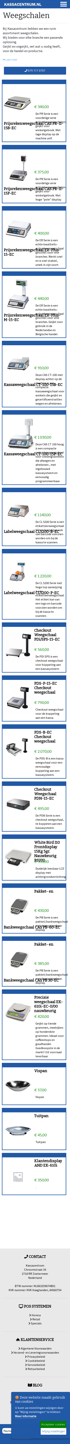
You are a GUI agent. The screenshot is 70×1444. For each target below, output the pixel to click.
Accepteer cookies (53, 1424)
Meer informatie (25, 1416)
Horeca (35, 1315)
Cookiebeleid (35, 1361)
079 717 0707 (35, 70)
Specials (35, 1323)
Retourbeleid (35, 1369)
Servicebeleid (35, 1365)
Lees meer (10, 59)
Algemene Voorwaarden (35, 1348)
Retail (35, 1319)
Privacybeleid (35, 1356)
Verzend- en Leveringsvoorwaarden (35, 1352)
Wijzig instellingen (53, 1431)
